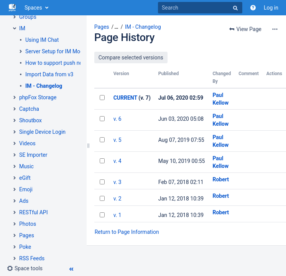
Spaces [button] (33, 8)
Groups (27, 17)
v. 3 (117, 182)
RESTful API (33, 212)
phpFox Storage (37, 97)
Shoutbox (30, 120)
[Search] (200, 7)
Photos (27, 224)
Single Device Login (42, 132)
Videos (27, 143)
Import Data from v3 (49, 74)
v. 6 (117, 119)
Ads (23, 201)
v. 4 (117, 161)
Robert (220, 179)
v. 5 (117, 140)
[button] (25, 268)
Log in (271, 8)
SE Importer (33, 155)
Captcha (29, 109)
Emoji (26, 189)
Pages (26, 235)
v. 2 (117, 199)
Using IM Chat (42, 40)
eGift (25, 178)
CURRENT (125, 98)
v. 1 (117, 215)
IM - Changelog (43, 86)
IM (22, 28)
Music (26, 166)
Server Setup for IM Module (57, 51)
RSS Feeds (31, 258)
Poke (25, 247)
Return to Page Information (127, 232)
